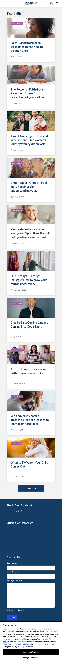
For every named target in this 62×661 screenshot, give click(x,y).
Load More (31, 488)
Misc (13, 257)
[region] (31, 641)
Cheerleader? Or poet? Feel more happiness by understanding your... (29, 186)
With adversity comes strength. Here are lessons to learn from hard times (30, 419)
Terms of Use (42, 639)
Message (14, 580)
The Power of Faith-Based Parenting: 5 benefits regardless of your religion (28, 93)
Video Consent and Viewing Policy (16, 644)
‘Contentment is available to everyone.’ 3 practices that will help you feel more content (30, 233)
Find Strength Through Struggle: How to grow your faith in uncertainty (29, 280)
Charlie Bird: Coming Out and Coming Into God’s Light (29, 324)
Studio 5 (17, 511)
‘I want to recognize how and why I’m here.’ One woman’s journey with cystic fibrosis (29, 140)
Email (13, 572)
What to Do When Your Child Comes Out (29, 464)
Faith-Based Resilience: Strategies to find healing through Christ (27, 46)
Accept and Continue (31, 652)
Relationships (17, 23)
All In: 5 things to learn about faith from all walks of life (29, 371)
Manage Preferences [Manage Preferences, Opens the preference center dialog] (31, 658)
